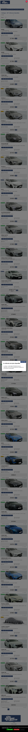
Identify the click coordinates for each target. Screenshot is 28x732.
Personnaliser (22, 729)
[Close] (26, 1)
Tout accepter (9, 729)
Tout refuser (16, 729)
